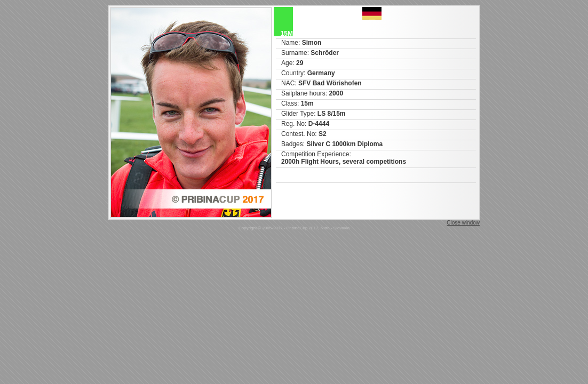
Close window (463, 223)
